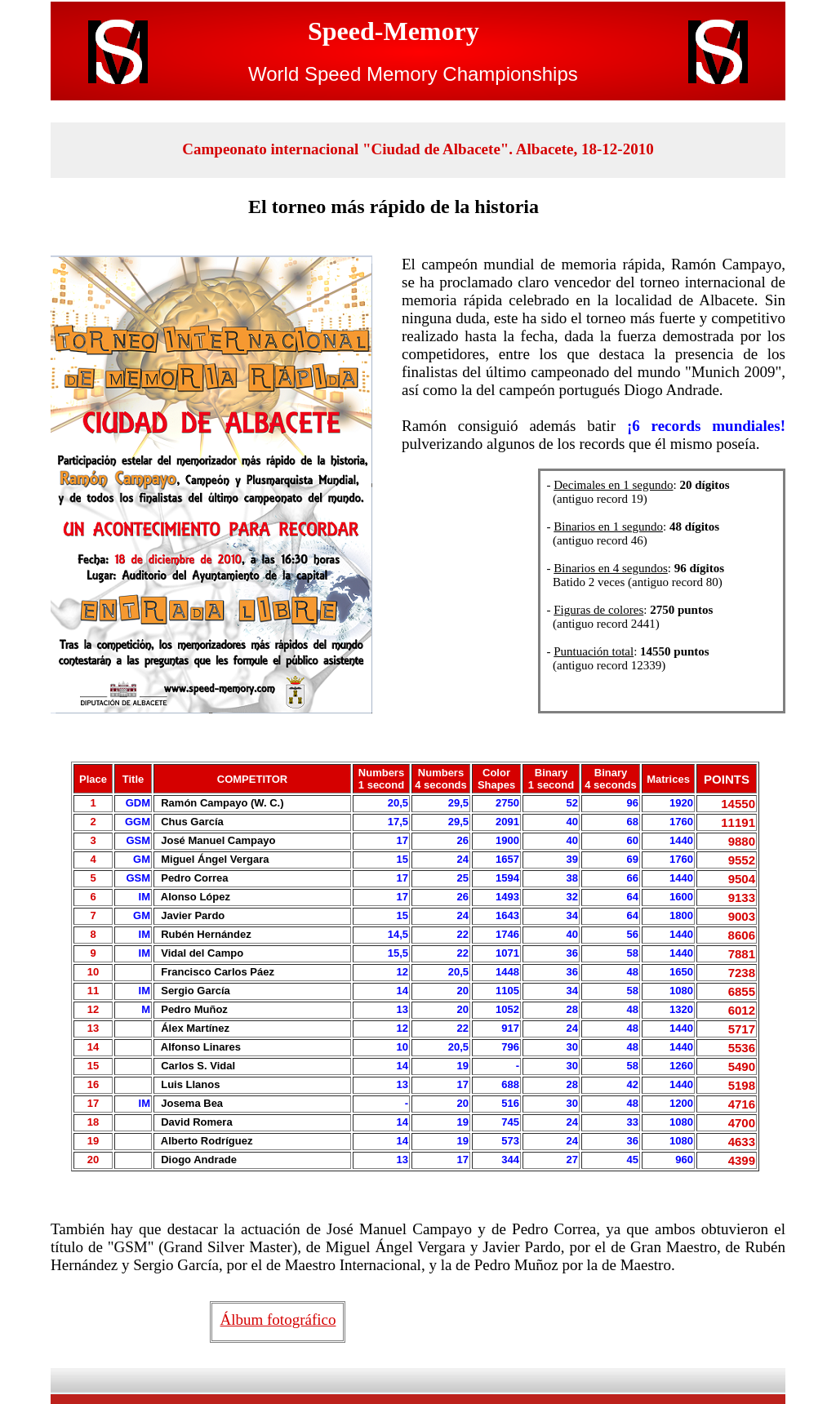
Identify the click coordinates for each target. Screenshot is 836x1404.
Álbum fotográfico (278, 1319)
